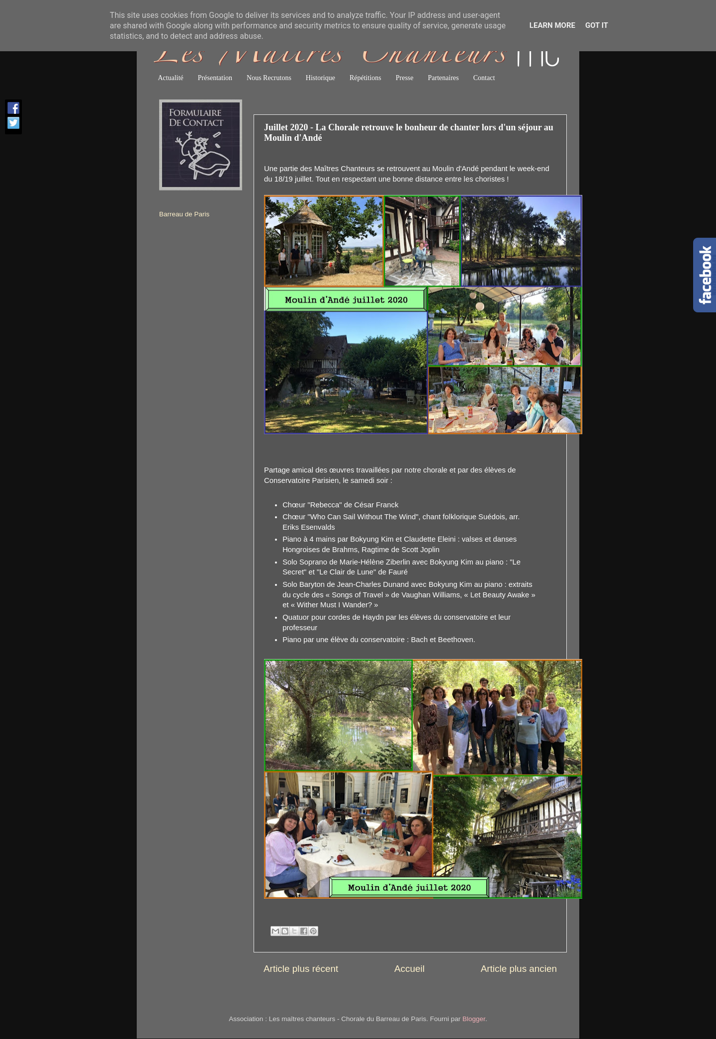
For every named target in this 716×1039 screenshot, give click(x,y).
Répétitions (365, 78)
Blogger (473, 1019)
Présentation (215, 78)
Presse (405, 78)
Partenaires (443, 78)
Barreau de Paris (184, 214)
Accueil (409, 968)
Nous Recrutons (269, 78)
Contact (484, 78)
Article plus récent (301, 968)
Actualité (170, 78)
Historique (320, 78)
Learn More (552, 25)
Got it (596, 25)
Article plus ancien (519, 968)
